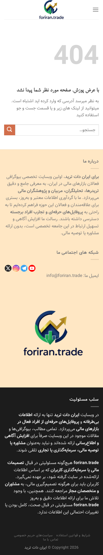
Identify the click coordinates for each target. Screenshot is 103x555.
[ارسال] (9, 130)
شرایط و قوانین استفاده (73, 535)
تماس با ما (51, 539)
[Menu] (95, 9)
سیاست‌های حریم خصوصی (33, 535)
